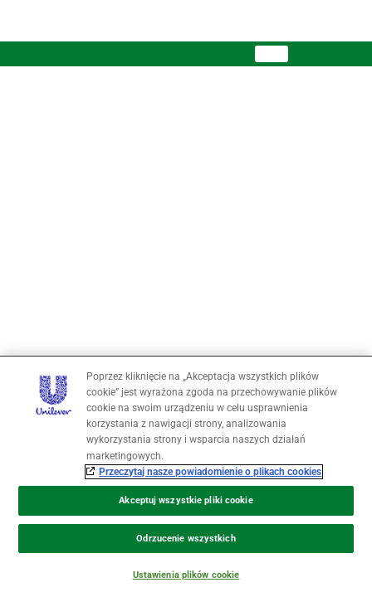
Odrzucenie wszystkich (185, 538)
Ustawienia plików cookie (186, 575)
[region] (186, 476)
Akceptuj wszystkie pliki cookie (185, 500)
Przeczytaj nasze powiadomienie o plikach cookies (210, 472)
